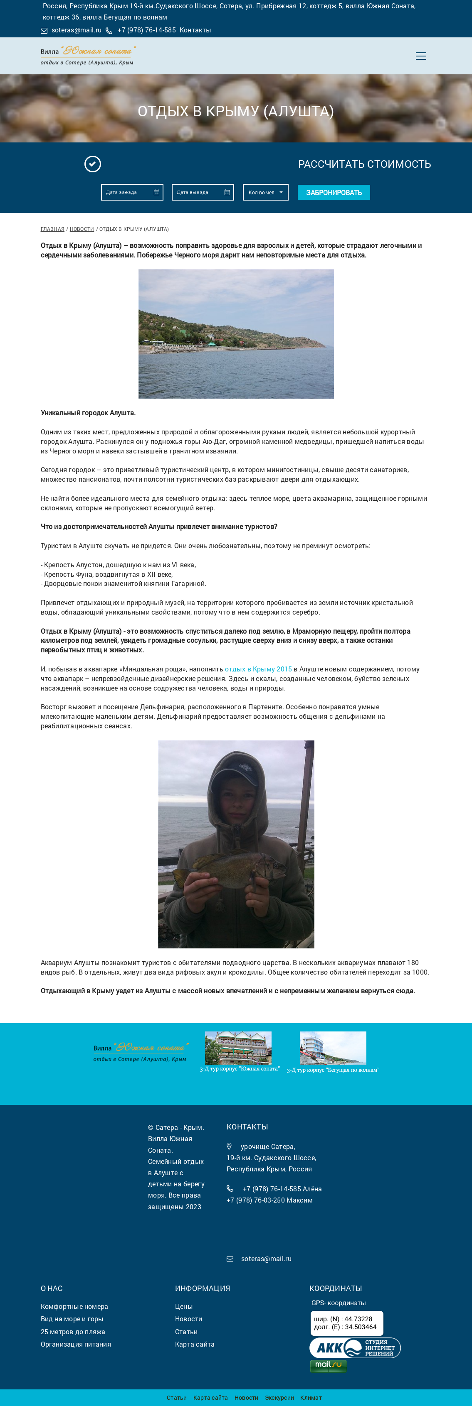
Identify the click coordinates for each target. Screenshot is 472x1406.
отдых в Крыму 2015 (258, 668)
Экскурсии (279, 1397)
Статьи (177, 1397)
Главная (53, 228)
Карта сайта (210, 1397)
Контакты (196, 29)
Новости (82, 228)
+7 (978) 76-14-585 (147, 29)
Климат (310, 1397)
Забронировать (334, 192)
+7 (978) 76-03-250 (256, 1199)
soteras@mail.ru (77, 29)
